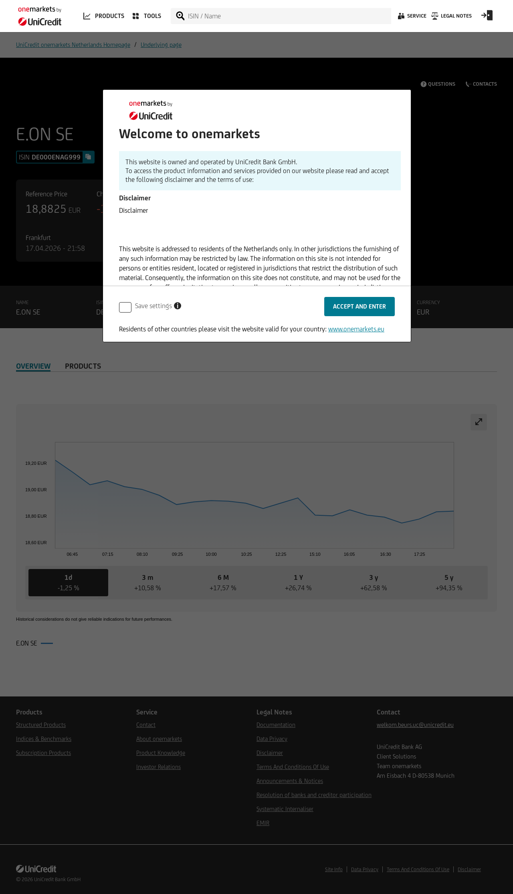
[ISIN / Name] (289, 16)
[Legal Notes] (450, 18)
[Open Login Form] (487, 18)
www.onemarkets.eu (356, 329)
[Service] (411, 18)
